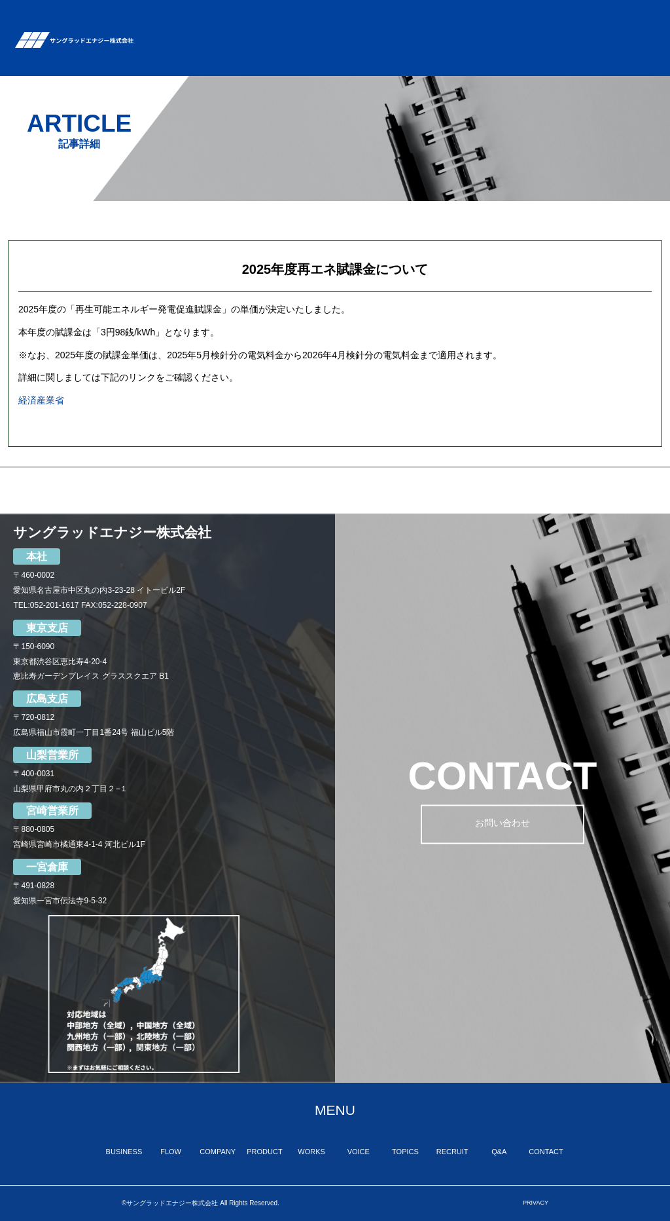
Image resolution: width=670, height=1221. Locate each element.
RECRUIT (540, 25)
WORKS (406, 25)
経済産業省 (41, 400)
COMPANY (300, 25)
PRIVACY (535, 1202)
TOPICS (492, 25)
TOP (161, 29)
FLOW (252, 33)
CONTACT (633, 25)
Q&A (583, 38)
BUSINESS (206, 25)
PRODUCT (355, 25)
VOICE (449, 29)
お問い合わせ (502, 825)
